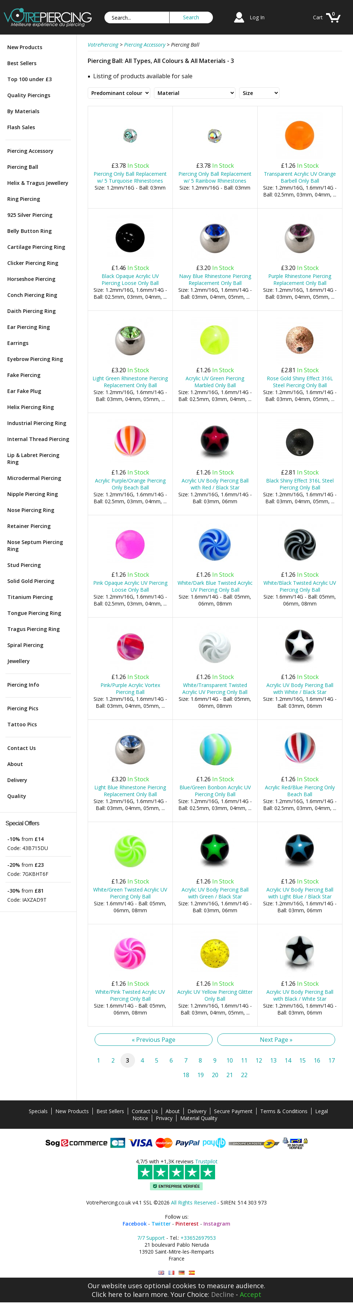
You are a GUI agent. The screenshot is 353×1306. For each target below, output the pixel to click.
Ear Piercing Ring (28, 326)
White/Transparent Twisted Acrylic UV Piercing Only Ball (214, 688)
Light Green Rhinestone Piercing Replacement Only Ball (130, 382)
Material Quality (198, 1118)
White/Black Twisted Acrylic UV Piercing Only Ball (299, 586)
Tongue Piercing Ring (34, 613)
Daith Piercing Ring (31, 310)
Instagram (216, 1223)
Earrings (17, 343)
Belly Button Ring (29, 230)
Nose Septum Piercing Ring (35, 545)
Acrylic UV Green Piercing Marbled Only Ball (215, 382)
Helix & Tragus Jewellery (37, 182)
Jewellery (18, 661)
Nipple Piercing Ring (32, 494)
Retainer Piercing (29, 526)
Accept (250, 1294)
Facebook (135, 1223)
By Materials (23, 111)
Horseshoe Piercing (31, 278)
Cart (318, 17)
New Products (24, 47)
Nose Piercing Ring (30, 510)
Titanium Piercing (30, 597)
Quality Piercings (28, 95)
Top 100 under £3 (29, 79)
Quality (16, 796)
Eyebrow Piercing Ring (35, 359)
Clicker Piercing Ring (32, 262)
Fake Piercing (23, 375)
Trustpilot (206, 1161)
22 (244, 1075)
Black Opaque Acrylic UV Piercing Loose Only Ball (130, 279)
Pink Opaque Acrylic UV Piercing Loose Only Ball (130, 586)
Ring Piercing (23, 198)
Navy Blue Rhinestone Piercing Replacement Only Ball (215, 279)
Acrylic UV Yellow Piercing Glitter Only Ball (215, 995)
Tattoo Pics (22, 724)
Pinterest (187, 1223)
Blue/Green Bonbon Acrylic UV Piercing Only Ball (215, 791)
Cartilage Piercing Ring (36, 246)
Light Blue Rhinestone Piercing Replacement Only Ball (130, 791)
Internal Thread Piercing (38, 439)
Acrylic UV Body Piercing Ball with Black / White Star (299, 995)
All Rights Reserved (193, 1202)
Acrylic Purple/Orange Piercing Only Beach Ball (130, 484)
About (15, 764)
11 (244, 1060)
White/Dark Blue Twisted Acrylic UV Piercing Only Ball (215, 586)
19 (200, 1075)
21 (229, 1075)
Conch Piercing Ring (32, 294)
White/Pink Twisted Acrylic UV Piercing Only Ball (130, 995)
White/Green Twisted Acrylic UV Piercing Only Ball (130, 893)
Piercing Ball (22, 166)
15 (302, 1060)
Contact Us (21, 748)
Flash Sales (21, 127)
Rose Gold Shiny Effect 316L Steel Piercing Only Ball (300, 382)
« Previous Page (153, 1040)
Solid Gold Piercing (30, 580)
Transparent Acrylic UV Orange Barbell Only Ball (300, 177)
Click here (107, 1294)
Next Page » (276, 1040)
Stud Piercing (24, 564)
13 (273, 1060)
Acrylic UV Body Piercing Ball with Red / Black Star (215, 484)
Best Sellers (21, 63)
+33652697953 (198, 1237)
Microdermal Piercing (34, 478)
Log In (257, 17)
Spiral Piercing (25, 645)
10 (229, 1060)
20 (215, 1075)
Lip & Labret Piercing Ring (33, 458)
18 (186, 1075)
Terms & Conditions (284, 1111)
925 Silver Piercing (29, 214)
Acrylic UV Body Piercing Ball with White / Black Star (299, 688)
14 (288, 1060)
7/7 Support (151, 1237)
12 (258, 1060)
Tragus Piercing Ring (33, 629)
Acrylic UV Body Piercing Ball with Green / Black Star (215, 893)
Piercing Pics (22, 708)
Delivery (17, 780)
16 (317, 1060)
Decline (222, 1294)
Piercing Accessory (30, 150)
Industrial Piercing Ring (36, 423)
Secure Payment (233, 1111)
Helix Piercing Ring (30, 407)
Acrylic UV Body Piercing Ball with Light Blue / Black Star (299, 893)
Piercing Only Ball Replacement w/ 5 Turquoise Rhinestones (130, 177)
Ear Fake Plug (24, 391)
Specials (38, 1111)
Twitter (161, 1223)
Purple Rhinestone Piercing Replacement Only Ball (299, 279)
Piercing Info (23, 684)
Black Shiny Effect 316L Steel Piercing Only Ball (300, 484)
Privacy (164, 1118)
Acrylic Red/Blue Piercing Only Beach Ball (300, 791)
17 (331, 1060)
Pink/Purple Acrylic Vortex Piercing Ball (130, 688)
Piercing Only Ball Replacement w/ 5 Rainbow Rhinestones (214, 177)
